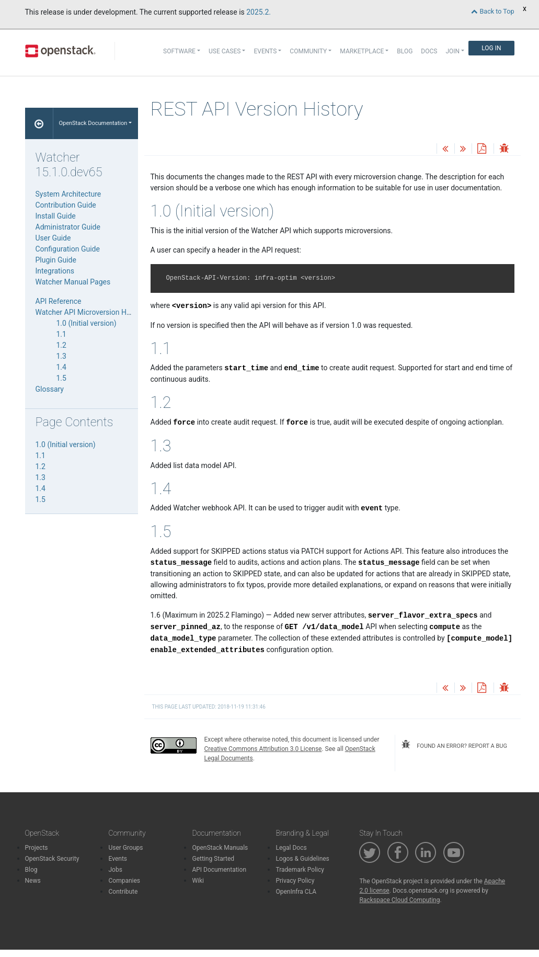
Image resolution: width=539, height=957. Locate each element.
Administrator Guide (68, 227)
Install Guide (56, 216)
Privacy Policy (295, 880)
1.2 (61, 345)
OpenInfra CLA (296, 891)
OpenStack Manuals (220, 847)
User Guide (53, 238)
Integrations (55, 271)
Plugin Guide (56, 260)
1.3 (61, 356)
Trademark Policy (300, 869)
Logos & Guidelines (302, 858)
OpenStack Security (52, 858)
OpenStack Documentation (93, 123)
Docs (429, 51)
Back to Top (492, 11)
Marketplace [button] (362, 51)
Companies (124, 880)
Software (179, 51)
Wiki (198, 880)
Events (117, 858)
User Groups (125, 847)
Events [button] (265, 51)
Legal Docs (291, 847)
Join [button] (452, 51)
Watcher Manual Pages (73, 282)
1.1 (61, 334)
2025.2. (258, 12)
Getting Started (213, 858)
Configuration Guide (68, 249)
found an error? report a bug (454, 744)
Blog (404, 51)
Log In (491, 48)
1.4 (61, 367)
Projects (36, 847)
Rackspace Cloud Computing (399, 900)
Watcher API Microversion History (90, 312)
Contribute (122, 891)
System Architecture (68, 194)
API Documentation (219, 869)
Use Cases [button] (224, 51)
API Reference (59, 301)
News (33, 880)
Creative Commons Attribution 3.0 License (263, 749)
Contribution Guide (66, 205)
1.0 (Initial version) (86, 323)
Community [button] (308, 51)
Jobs (115, 869)
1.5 (61, 378)
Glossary (50, 389)
